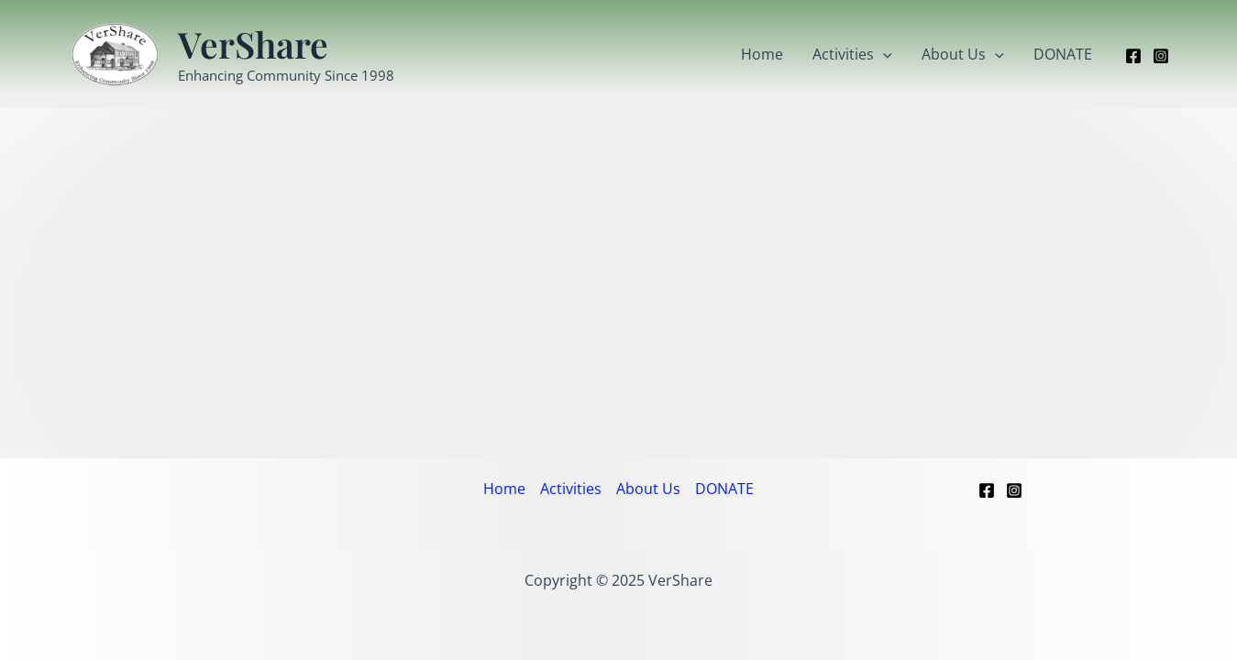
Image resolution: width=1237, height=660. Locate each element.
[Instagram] (1161, 56)
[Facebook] (1133, 56)
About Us (963, 54)
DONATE (1062, 54)
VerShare (253, 44)
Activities (852, 54)
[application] (883, 54)
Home (762, 54)
